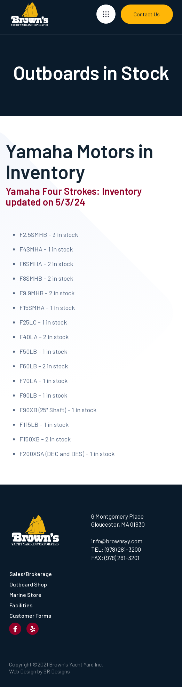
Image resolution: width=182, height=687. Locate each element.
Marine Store (25, 594)
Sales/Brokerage (30, 573)
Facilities (20, 605)
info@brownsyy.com (116, 540)
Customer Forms (30, 615)
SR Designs (56, 671)
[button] (106, 14)
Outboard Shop (28, 584)
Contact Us (147, 14)
